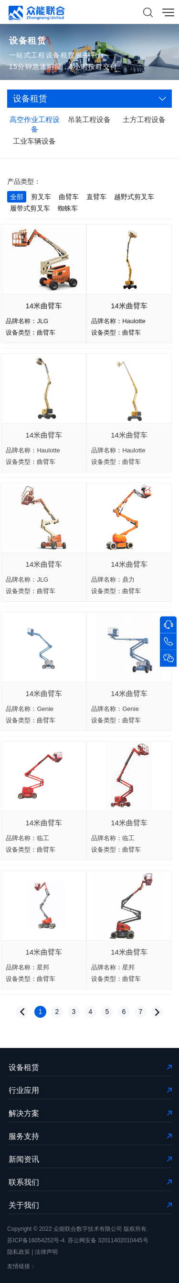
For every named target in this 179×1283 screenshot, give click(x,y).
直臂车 (96, 197)
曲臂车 (69, 197)
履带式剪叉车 (30, 208)
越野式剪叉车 (134, 197)
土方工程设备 (144, 119)
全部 (16, 197)
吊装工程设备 (89, 119)
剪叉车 (41, 197)
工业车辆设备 (34, 141)
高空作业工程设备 (35, 124)
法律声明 (46, 1252)
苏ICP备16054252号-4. (36, 1240)
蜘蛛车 (68, 208)
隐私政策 (18, 1252)
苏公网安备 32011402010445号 (108, 1240)
